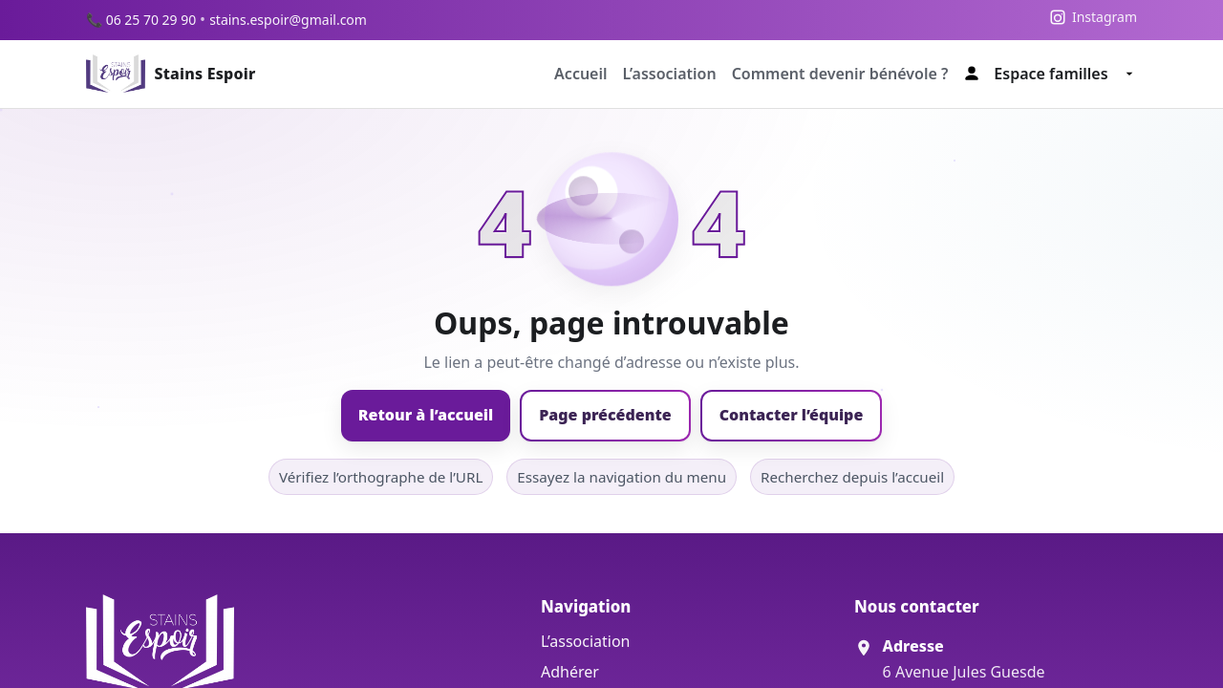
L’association (670, 73)
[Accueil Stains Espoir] (170, 73)
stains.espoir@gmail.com (288, 20)
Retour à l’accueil (426, 414)
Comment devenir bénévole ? (840, 73)
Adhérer (570, 671)
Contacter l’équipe (791, 414)
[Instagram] (1093, 17)
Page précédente (605, 414)
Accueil (581, 73)
